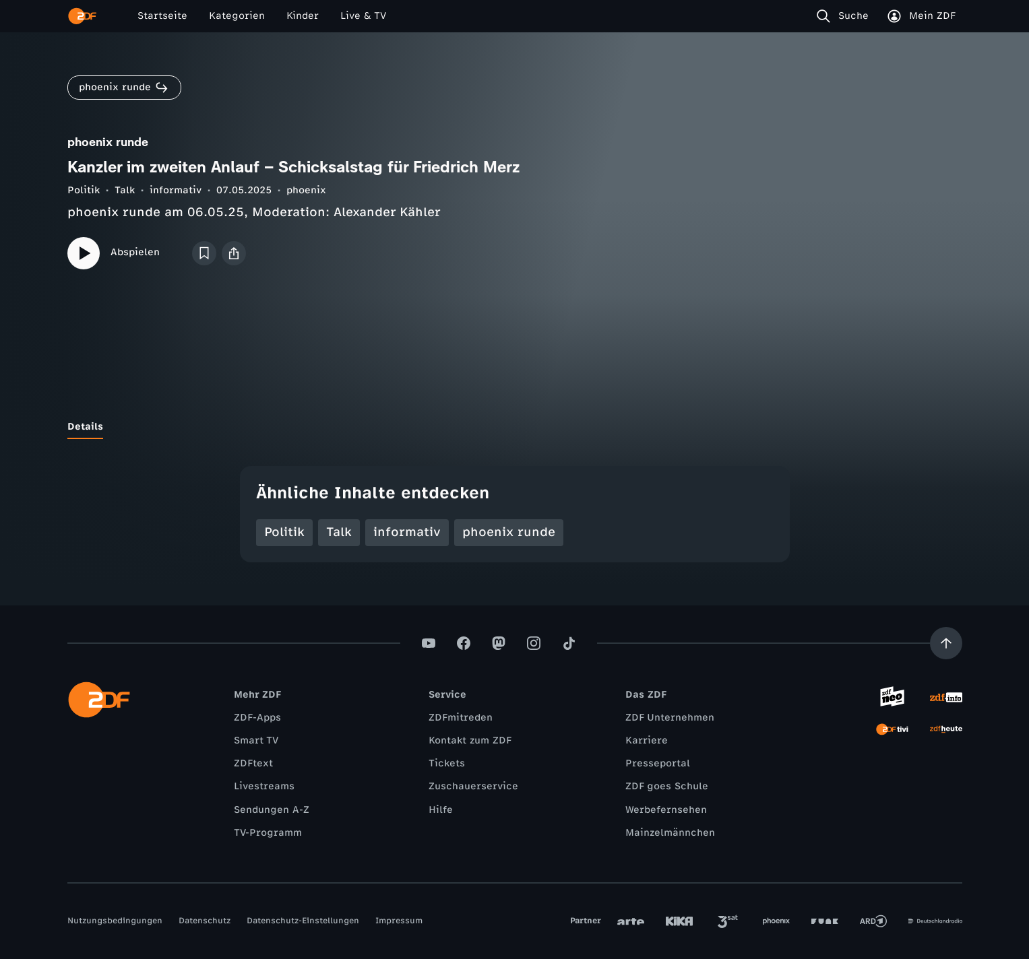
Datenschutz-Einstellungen (303, 920)
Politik (83, 190)
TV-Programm (268, 832)
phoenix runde (508, 532)
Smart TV (256, 740)
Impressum (399, 920)
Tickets (447, 763)
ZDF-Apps (257, 717)
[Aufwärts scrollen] (946, 643)
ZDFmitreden (461, 717)
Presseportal (657, 763)
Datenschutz (204, 920)
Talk (125, 190)
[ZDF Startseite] (82, 16)
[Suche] (845, 16)
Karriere (646, 740)
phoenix (306, 190)
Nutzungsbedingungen (114, 920)
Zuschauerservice (473, 786)
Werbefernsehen (666, 810)
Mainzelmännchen (670, 832)
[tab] (85, 427)
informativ (175, 190)
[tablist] (514, 427)
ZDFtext (253, 763)
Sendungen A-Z (271, 810)
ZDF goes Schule (666, 786)
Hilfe (441, 810)
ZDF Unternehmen (669, 717)
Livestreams (264, 786)
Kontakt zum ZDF (470, 740)
